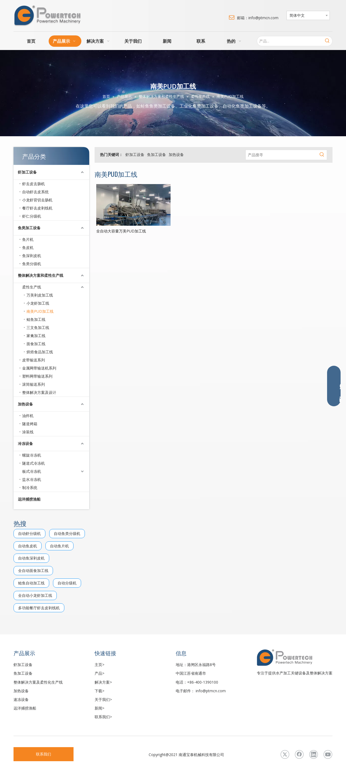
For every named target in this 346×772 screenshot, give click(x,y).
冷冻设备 (25, 443)
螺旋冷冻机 (31, 455)
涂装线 (28, 431)
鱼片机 (28, 239)
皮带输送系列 (33, 359)
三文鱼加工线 (37, 327)
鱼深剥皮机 (31, 255)
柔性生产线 (31, 287)
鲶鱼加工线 (35, 319)
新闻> (99, 708)
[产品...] (289, 41)
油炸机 (28, 415)
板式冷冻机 (31, 471)
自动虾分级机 (29, 533)
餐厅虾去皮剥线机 (37, 208)
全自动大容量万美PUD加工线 (121, 231)
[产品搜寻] (281, 155)
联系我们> (103, 716)
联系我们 (43, 754)
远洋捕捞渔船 (29, 499)
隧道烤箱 (29, 423)
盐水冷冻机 (31, 479)
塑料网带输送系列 (37, 376)
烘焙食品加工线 (39, 351)
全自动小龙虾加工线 (35, 595)
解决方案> (103, 682)
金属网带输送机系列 (39, 368)
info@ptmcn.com (211, 690)
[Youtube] (328, 754)
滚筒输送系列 (33, 384)
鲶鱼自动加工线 (31, 582)
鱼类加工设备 (29, 227)
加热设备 (25, 404)
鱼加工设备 (156, 154)
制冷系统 (29, 487)
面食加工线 (35, 343)
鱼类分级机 (31, 263)
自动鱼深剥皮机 (31, 558)
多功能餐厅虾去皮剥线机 (39, 607)
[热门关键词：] (327, 41)
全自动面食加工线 (33, 570)
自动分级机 (67, 582)
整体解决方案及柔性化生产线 (38, 682)
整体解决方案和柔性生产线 (40, 275)
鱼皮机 (28, 247)
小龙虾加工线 (37, 303)
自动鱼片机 (59, 545)
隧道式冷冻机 (33, 463)
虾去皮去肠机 (33, 183)
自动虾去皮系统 (35, 191)
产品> (99, 673)
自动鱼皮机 (27, 545)
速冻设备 (21, 699)
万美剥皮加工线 (39, 295)
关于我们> (103, 699)
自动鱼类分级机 (67, 533)
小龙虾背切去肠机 (37, 199)
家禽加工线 (35, 335)
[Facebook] (299, 754)
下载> (99, 690)
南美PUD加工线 (40, 311)
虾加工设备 (27, 172)
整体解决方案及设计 (39, 392)
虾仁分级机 (31, 216)
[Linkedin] (313, 754)
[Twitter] (285, 754)
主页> (99, 664)
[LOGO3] (294, 657)
